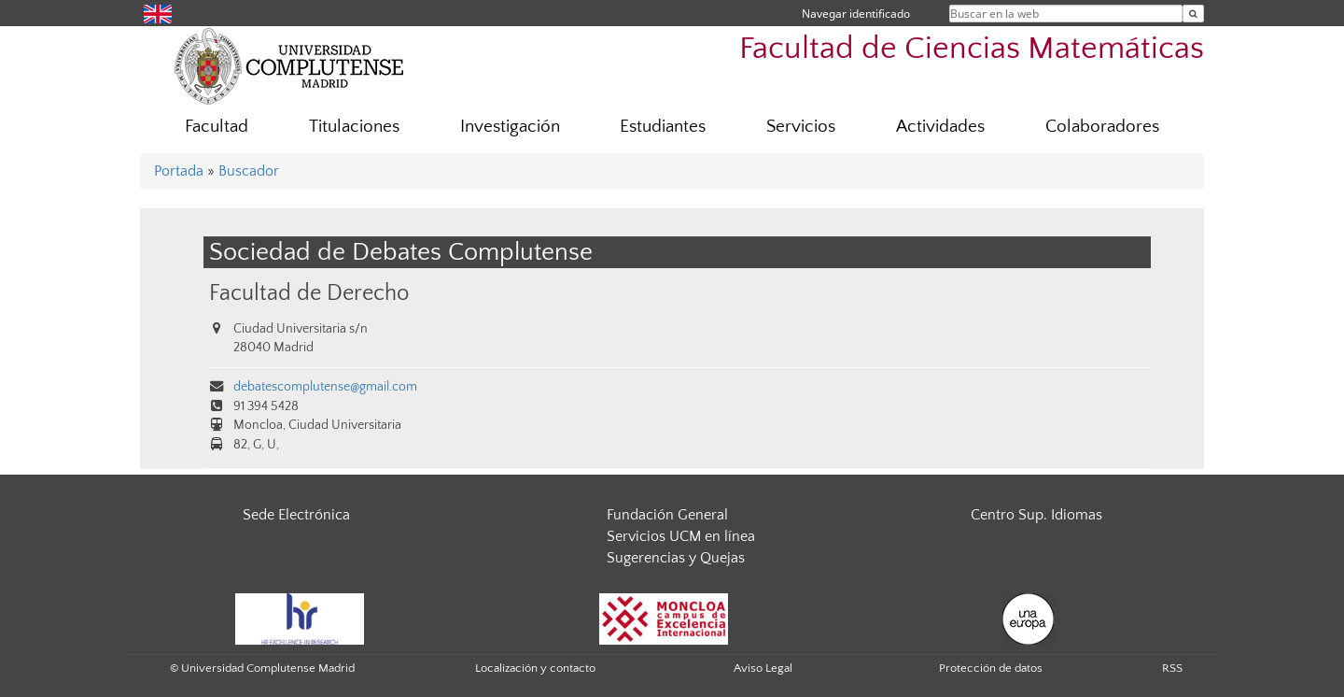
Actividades (940, 126)
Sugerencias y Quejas (676, 557)
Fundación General (667, 514)
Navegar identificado (856, 13)
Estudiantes (663, 126)
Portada (178, 171)
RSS (1172, 668)
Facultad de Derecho (309, 293)
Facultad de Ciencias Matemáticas (971, 49)
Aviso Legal (763, 668)
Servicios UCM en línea (681, 536)
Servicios (800, 126)
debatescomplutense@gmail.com (325, 386)
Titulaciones (354, 126)
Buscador (248, 171)
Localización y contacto (535, 668)
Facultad (216, 126)
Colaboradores (1102, 126)
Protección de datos (991, 668)
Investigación (510, 126)
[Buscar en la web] (1193, 13)
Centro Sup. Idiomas (1036, 514)
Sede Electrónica (296, 514)
